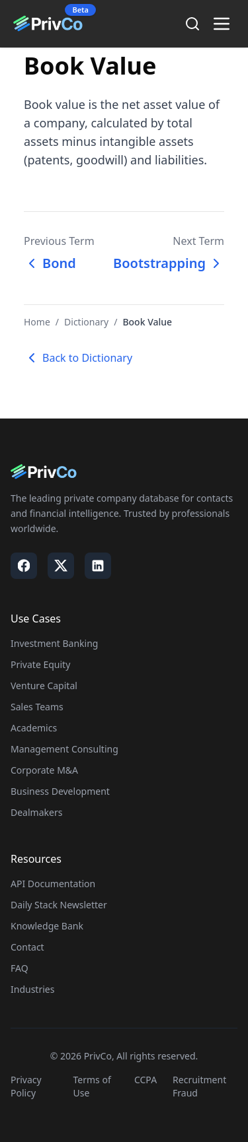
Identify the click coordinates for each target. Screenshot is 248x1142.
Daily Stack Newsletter (59, 904)
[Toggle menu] (221, 24)
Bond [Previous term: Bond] (50, 263)
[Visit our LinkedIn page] (98, 566)
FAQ (19, 968)
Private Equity (40, 664)
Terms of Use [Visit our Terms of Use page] (92, 1086)
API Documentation (53, 883)
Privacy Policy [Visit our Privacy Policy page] (26, 1086)
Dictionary (86, 322)
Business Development (60, 791)
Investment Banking (54, 643)
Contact (27, 947)
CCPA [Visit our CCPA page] (145, 1079)
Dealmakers (36, 812)
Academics (34, 728)
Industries (32, 989)
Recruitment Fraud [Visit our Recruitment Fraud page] (199, 1086)
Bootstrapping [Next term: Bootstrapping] (168, 263)
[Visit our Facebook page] (24, 566)
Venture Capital (44, 685)
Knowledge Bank (47, 926)
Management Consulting (64, 749)
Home (37, 322)
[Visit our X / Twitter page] (61, 566)
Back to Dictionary (78, 358)
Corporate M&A (44, 770)
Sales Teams (37, 706)
